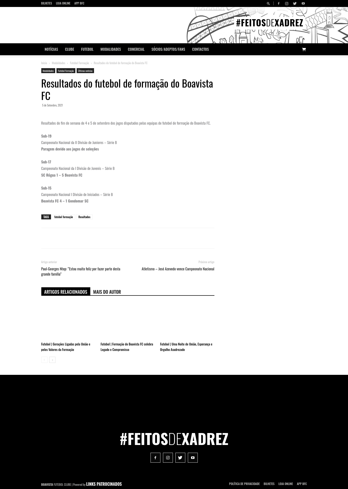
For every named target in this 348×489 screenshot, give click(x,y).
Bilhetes (46, 3)
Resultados (84, 217)
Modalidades (110, 49)
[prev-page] (44, 360)
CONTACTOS (200, 49)
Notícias (51, 49)
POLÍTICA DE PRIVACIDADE (244, 484)
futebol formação (63, 217)
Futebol (87, 49)
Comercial (136, 49)
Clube (69, 49)
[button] (269, 3)
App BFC (79, 3)
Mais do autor (107, 292)
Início (44, 63)
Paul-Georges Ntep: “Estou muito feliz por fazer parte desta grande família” (80, 271)
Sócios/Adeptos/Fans (168, 49)
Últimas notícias (85, 71)
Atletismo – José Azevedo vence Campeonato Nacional (178, 268)
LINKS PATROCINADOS (104, 484)
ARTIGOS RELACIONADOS (65, 292)
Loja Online (63, 3)
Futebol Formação (79, 63)
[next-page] (52, 360)
